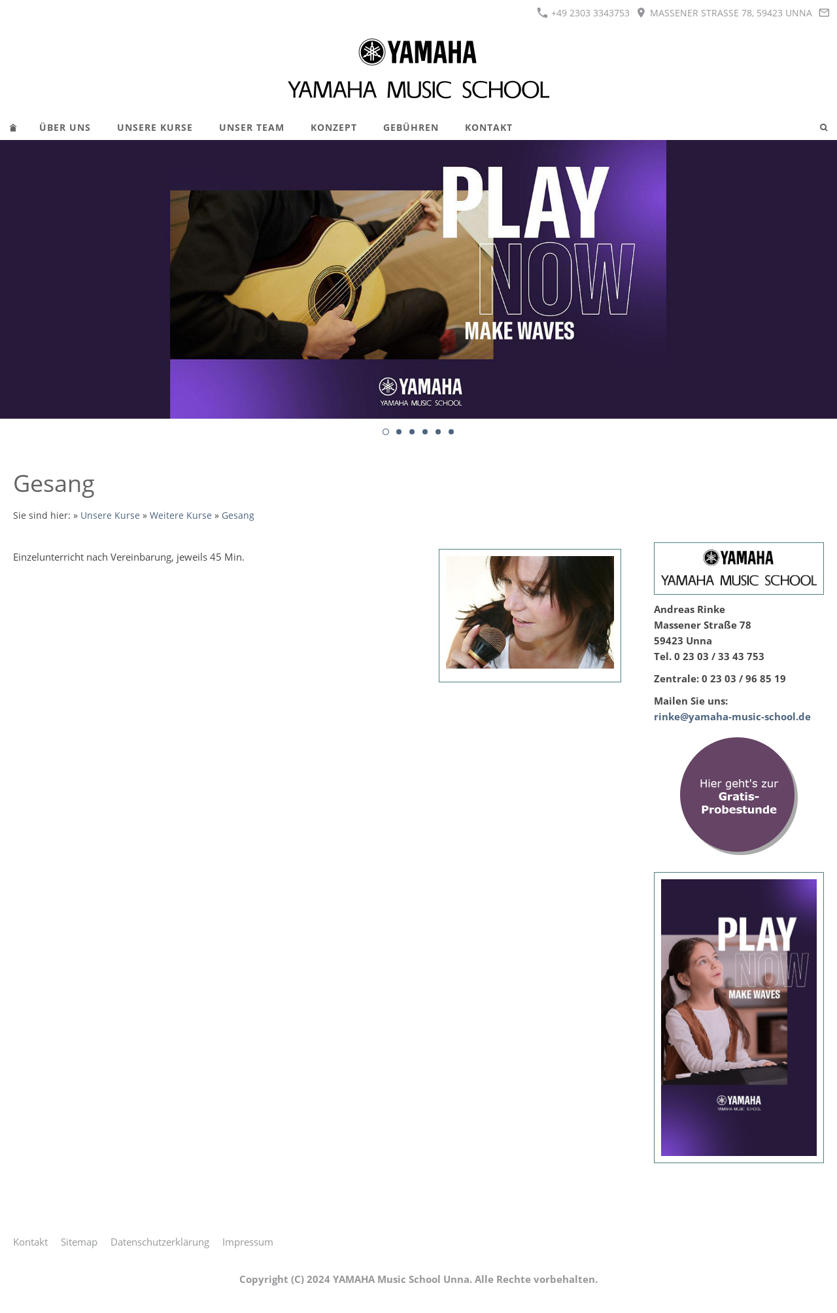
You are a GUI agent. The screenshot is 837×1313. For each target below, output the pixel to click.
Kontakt (30, 1241)
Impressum (247, 1241)
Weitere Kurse (181, 515)
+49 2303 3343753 (583, 13)
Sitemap (79, 1241)
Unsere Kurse (110, 515)
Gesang (238, 515)
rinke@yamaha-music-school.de (732, 716)
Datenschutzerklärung (160, 1241)
